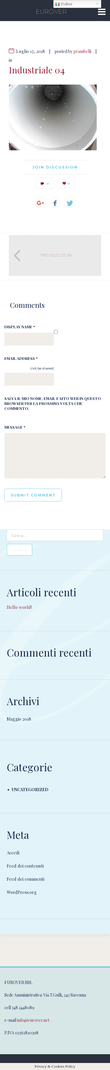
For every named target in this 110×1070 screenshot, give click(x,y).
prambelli (82, 51)
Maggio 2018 (19, 719)
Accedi (13, 853)
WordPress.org (22, 892)
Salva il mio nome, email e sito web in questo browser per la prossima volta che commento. (52, 403)
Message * (14, 427)
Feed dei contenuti (25, 866)
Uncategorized (30, 789)
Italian (63, 4)
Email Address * (21, 358)
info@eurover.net (33, 1020)
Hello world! (19, 607)
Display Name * (19, 326)
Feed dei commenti (25, 879)
